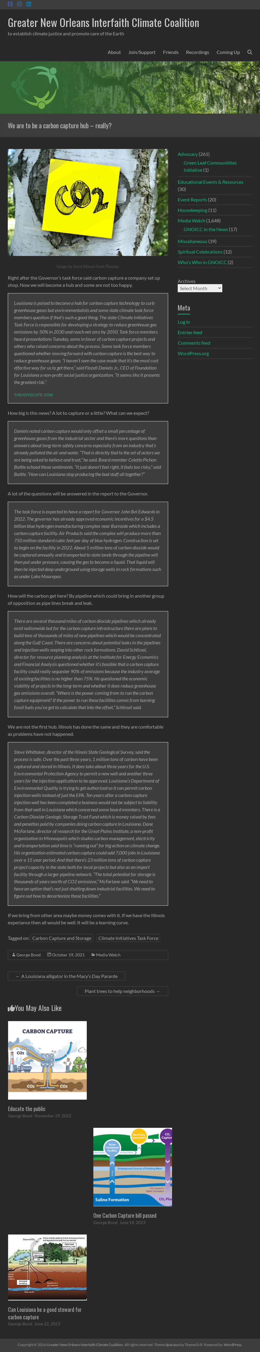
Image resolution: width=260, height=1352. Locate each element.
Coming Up (228, 52)
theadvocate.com (33, 395)
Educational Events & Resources (211, 182)
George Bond (28, 954)
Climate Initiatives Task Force (128, 938)
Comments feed (194, 343)
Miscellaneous (192, 241)
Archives (187, 281)
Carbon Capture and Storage (61, 938)
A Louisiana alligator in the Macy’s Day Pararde (67, 976)
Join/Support (142, 52)
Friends (171, 52)
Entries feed (190, 332)
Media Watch (108, 954)
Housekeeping (192, 210)
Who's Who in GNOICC (202, 262)
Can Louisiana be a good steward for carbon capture (45, 1313)
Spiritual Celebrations (200, 251)
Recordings (197, 52)
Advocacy (188, 154)
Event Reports (192, 199)
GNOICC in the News (206, 229)
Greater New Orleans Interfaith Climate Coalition (103, 22)
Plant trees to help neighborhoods (122, 991)
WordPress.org (193, 353)
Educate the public (26, 1109)
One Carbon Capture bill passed (124, 1215)
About (114, 52)
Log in (184, 322)
